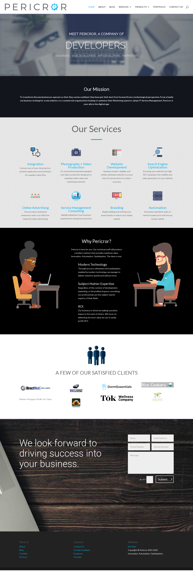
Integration (35, 164)
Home (91, 7)
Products (141, 7)
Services (123, 7)
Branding (116, 208)
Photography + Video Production (76, 165)
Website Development (117, 165)
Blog (112, 7)
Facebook (78, 553)
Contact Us (176, 7)
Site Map (132, 546)
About (102, 7)
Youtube (78, 556)
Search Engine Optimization (158, 165)
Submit (163, 478)
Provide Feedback (82, 549)
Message (151, 462)
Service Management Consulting (76, 209)
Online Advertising (35, 208)
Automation (157, 208)
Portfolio (159, 7)
